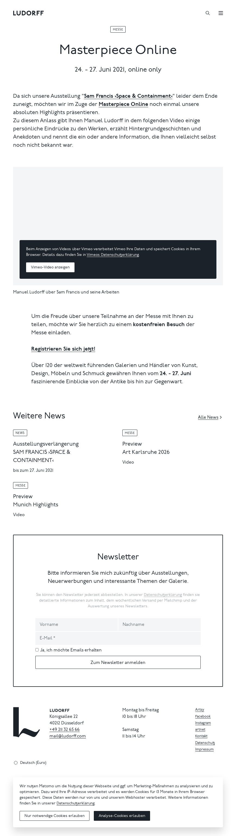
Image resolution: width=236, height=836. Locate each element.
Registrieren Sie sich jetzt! (63, 349)
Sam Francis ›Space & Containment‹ (128, 96)
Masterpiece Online (123, 104)
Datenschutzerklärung (163, 595)
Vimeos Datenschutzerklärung (113, 255)
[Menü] (220, 13)
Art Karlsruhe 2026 (146, 452)
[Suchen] (207, 13)
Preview (132, 444)
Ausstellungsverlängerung (46, 444)
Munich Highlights (35, 505)
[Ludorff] (28, 13)
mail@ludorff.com (67, 736)
